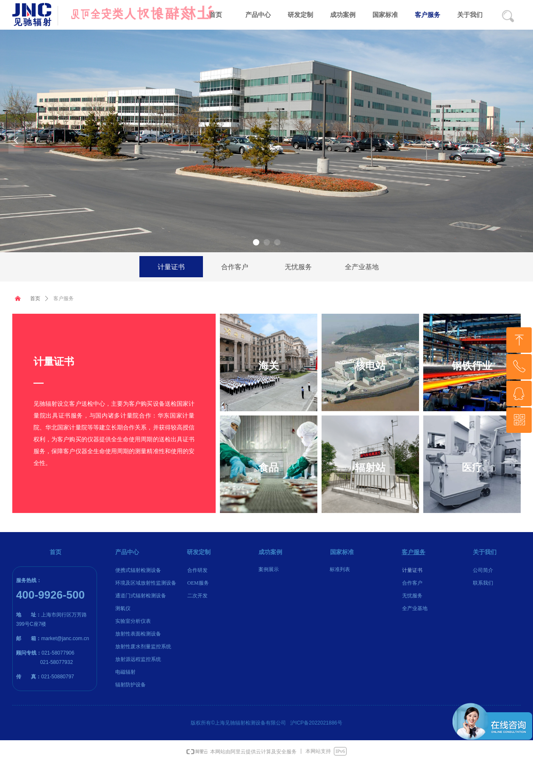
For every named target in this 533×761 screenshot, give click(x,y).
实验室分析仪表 (133, 621)
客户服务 (63, 298)
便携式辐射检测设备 (138, 570)
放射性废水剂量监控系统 (143, 646)
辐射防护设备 (130, 685)
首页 (35, 298)
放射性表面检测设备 (138, 634)
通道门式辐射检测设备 (140, 596)
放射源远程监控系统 (138, 659)
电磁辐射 (125, 672)
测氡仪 (122, 608)
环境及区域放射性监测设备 (145, 583)
